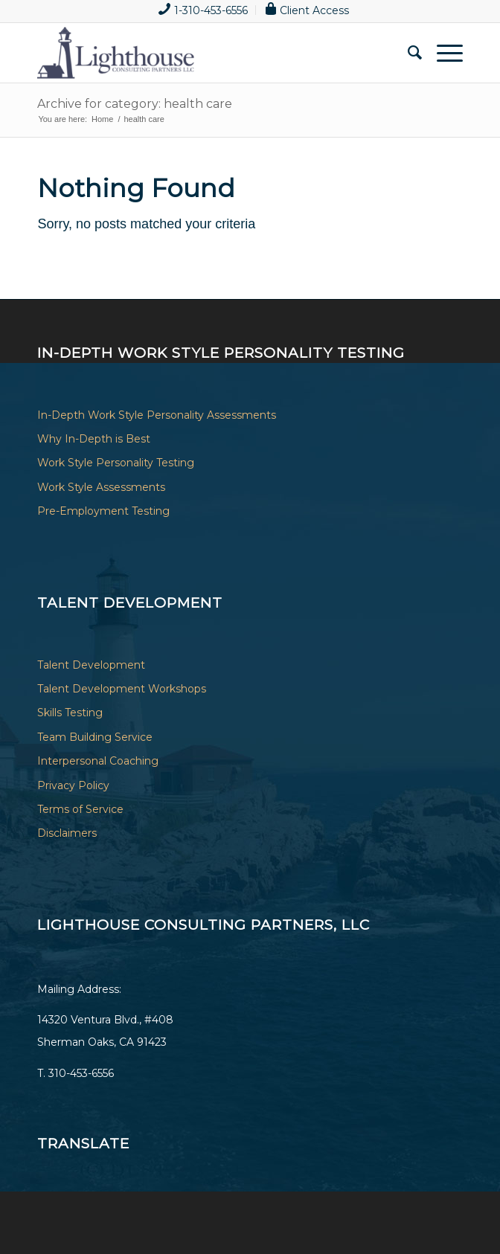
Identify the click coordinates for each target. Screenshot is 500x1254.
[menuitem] (203, 10)
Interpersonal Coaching (97, 761)
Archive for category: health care (134, 104)
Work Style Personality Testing (115, 462)
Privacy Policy (73, 785)
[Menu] (442, 53)
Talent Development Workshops (121, 688)
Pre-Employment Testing (103, 511)
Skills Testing (70, 712)
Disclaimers (67, 833)
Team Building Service (95, 737)
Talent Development (91, 665)
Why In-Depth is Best (93, 439)
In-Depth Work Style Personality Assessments (156, 415)
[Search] (407, 53)
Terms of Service (80, 809)
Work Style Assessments (101, 487)
